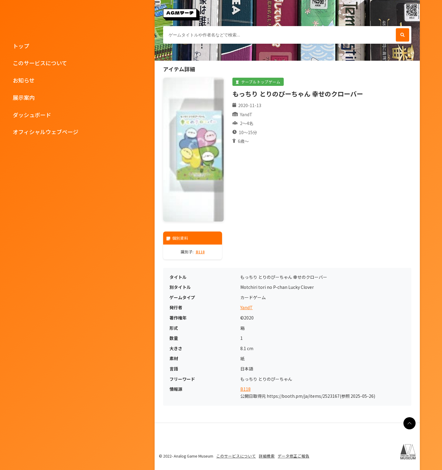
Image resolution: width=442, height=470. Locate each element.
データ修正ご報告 (293, 456)
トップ (21, 46)
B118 (200, 252)
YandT (246, 307)
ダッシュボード (32, 115)
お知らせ (24, 80)
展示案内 (24, 97)
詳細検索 (267, 456)
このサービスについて (40, 63)
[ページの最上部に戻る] (409, 423)
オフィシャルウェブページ (45, 132)
